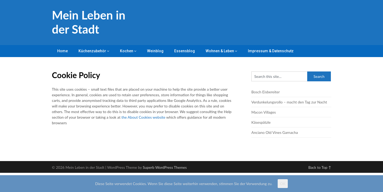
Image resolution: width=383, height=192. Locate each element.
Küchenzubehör (92, 51)
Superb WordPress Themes (165, 167)
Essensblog (184, 51)
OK (282, 183)
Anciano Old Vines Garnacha (274, 132)
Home (62, 51)
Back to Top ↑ (319, 167)
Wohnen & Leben (220, 51)
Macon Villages (263, 112)
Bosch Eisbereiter (265, 92)
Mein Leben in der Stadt (88, 22)
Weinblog (155, 51)
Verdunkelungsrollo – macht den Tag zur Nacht (289, 102)
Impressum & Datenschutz (271, 51)
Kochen (126, 51)
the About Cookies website (143, 117)
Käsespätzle (260, 122)
